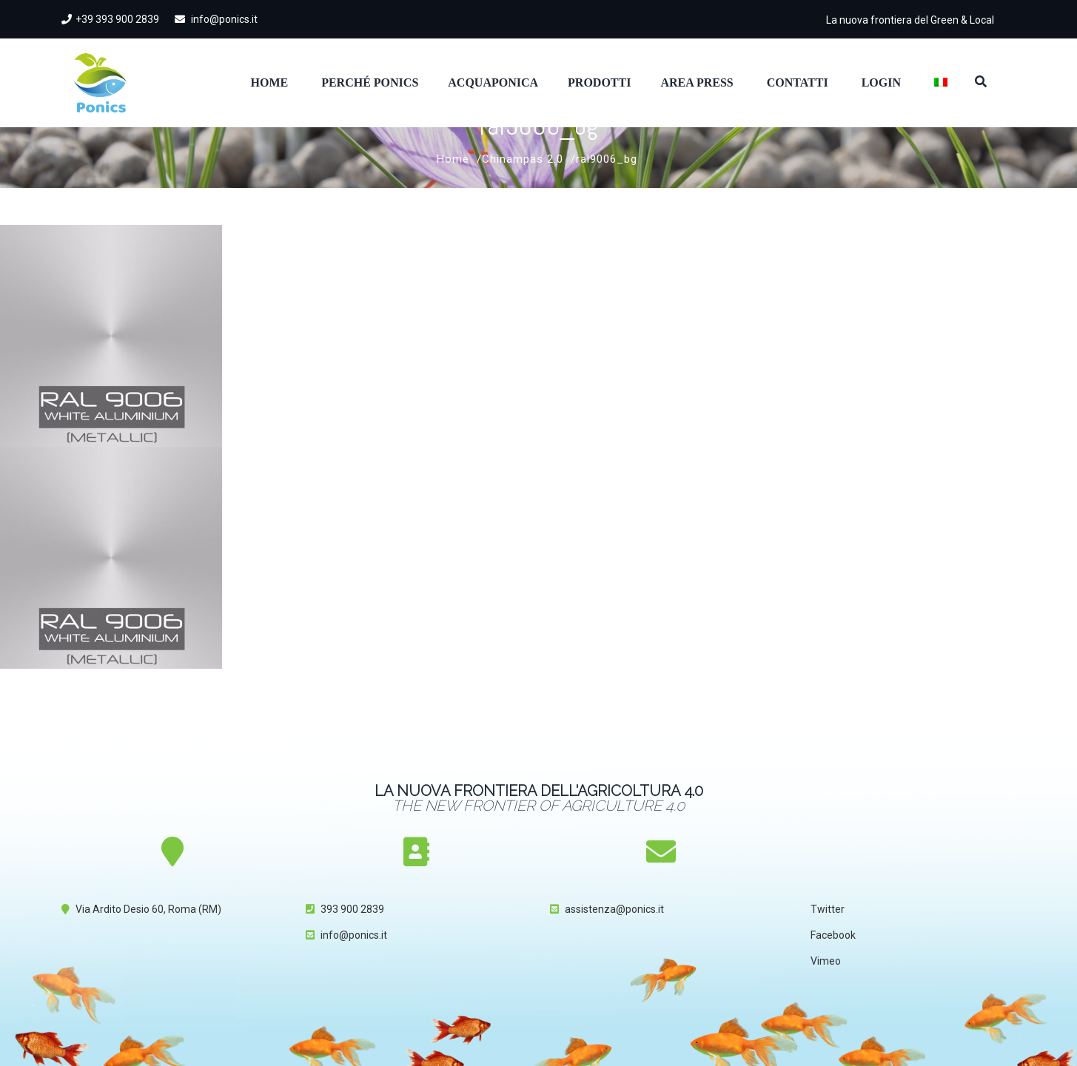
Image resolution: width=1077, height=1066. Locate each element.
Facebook (833, 935)
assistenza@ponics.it (614, 909)
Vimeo (826, 961)
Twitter (828, 909)
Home (270, 82)
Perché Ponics (369, 82)
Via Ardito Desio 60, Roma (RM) (148, 909)
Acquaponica (493, 82)
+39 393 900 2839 (110, 19)
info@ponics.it (216, 19)
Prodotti (599, 82)
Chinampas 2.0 (522, 159)
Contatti (797, 82)
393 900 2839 (352, 909)
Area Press (696, 82)
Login (881, 82)
